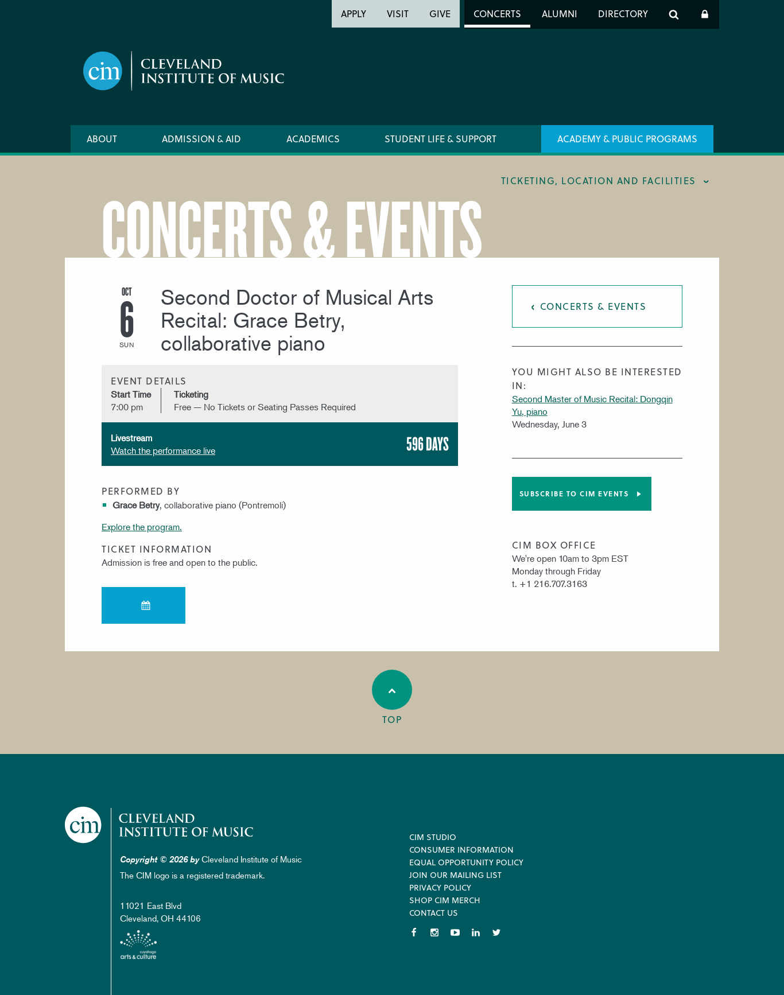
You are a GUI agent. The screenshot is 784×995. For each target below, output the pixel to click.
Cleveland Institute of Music (160, 825)
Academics (313, 138)
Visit (398, 13)
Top (392, 698)
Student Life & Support (440, 138)
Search (674, 14)
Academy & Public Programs (627, 138)
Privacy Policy (440, 887)
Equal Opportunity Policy (466, 862)
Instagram (434, 932)
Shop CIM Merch (444, 900)
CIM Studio (432, 837)
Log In (705, 14)
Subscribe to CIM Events (574, 493)
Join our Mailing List (455, 875)
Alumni (559, 13)
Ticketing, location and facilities (598, 180)
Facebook (413, 932)
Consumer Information (461, 850)
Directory (623, 13)
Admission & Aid (201, 138)
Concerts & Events (593, 306)
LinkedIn (475, 932)
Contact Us (433, 913)
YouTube (455, 932)
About (102, 138)
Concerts (497, 13)
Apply (353, 13)
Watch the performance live (163, 450)
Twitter (496, 932)
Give (440, 13)
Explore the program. (142, 527)
